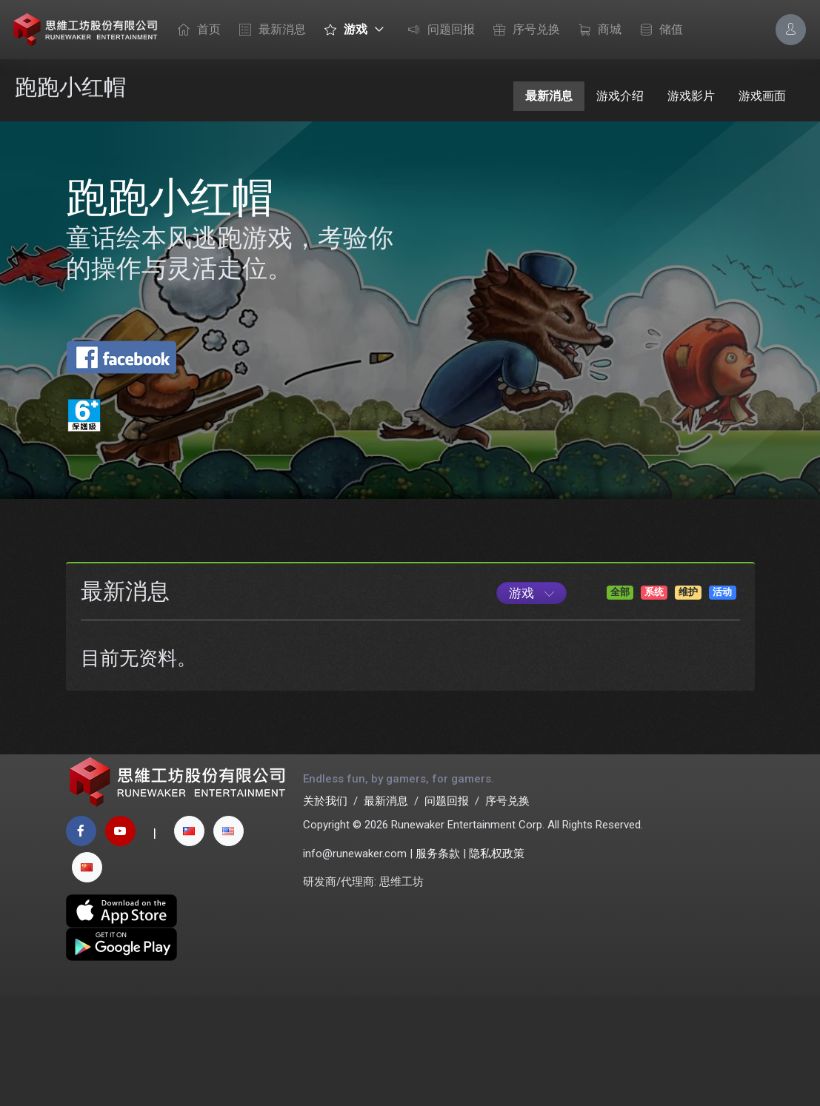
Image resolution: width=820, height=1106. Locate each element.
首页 (195, 30)
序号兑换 (523, 30)
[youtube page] (120, 940)
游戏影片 (691, 96)
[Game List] (531, 692)
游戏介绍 (620, 96)
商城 (596, 30)
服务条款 (438, 963)
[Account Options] (791, 29)
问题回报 (438, 30)
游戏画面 (762, 96)
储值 (658, 30)
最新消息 (269, 30)
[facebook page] (81, 940)
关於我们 (325, 910)
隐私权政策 (496, 963)
